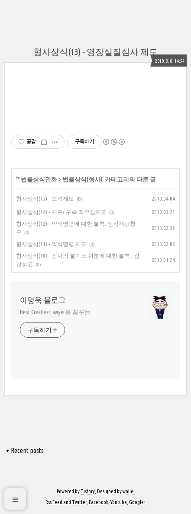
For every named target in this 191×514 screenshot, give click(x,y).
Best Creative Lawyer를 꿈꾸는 (55, 312)
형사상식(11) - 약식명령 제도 (51, 244)
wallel (129, 491)
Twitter (79, 502)
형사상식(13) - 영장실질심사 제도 (95, 52)
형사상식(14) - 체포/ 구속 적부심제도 (61, 212)
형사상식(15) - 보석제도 (45, 198)
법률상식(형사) (82, 179)
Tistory (88, 491)
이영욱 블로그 (43, 300)
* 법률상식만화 (37, 179)
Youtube (118, 502)
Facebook (98, 502)
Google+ (137, 502)
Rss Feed (53, 502)
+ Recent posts (25, 450)
